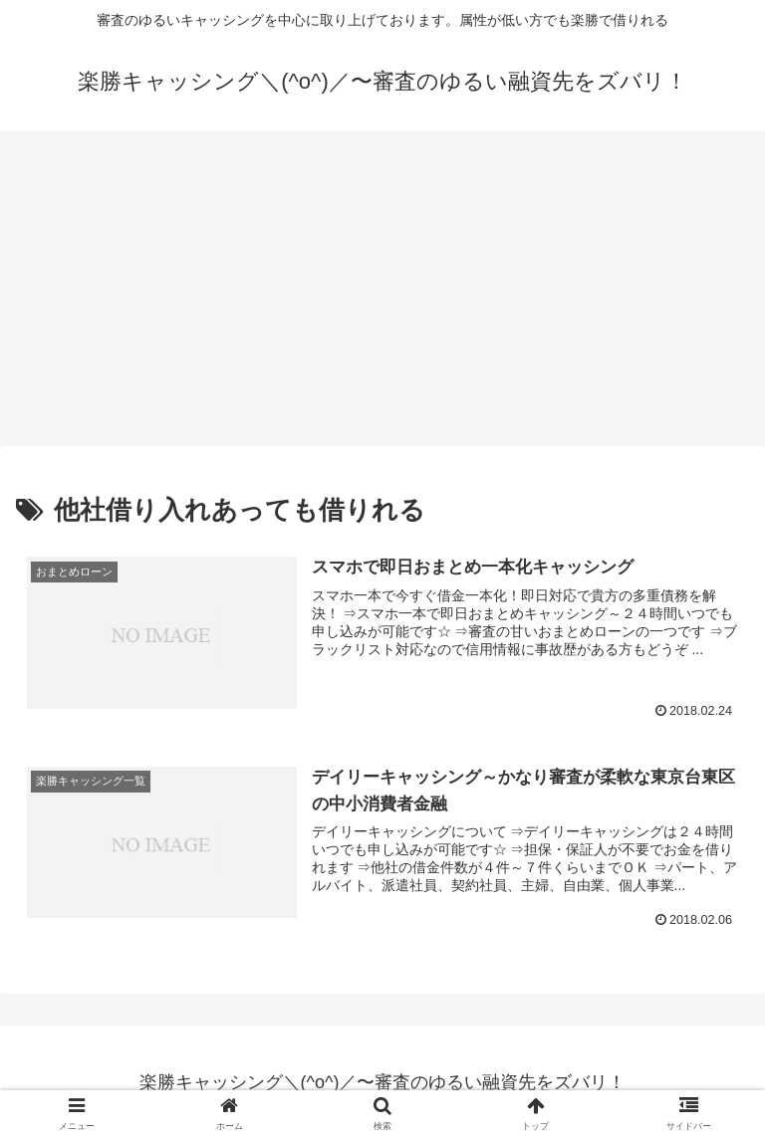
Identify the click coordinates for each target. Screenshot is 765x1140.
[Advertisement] (382, 294)
